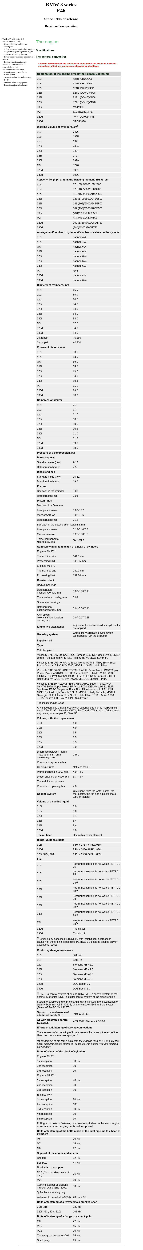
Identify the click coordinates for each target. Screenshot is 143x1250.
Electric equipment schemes (16, 85)
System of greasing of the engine (19, 51)
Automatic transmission (14, 69)
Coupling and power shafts (15, 72)
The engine (8, 46)
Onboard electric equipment (15, 82)
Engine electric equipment (15, 62)
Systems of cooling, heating (15, 54)
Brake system (9, 74)
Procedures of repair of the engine (20, 49)
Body (6, 80)
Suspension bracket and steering (17, 77)
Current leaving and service (15, 44)
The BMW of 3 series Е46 (13, 39)
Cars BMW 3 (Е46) (12, 41)
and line (13, 65)
